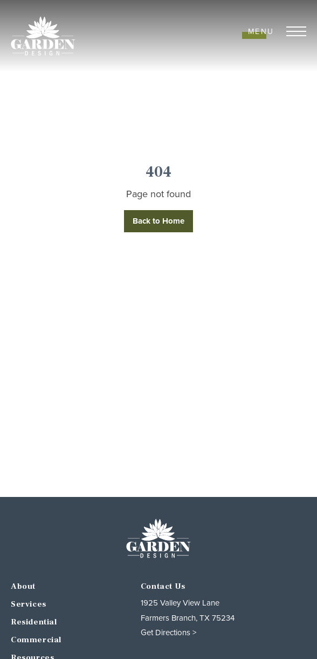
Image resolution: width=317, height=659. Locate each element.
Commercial (36, 640)
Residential (34, 622)
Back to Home (158, 221)
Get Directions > (168, 632)
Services (28, 604)
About (23, 586)
